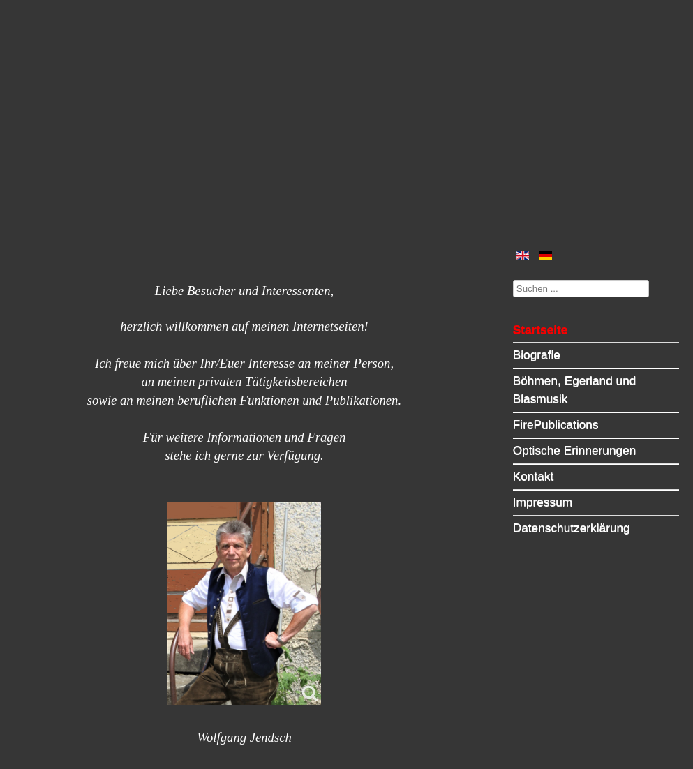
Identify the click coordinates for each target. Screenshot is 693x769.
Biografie (536, 354)
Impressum (542, 502)
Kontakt (533, 476)
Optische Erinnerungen (574, 450)
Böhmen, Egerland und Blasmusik (574, 389)
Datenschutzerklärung (571, 528)
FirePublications (556, 424)
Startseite (540, 329)
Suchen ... (513, 279)
